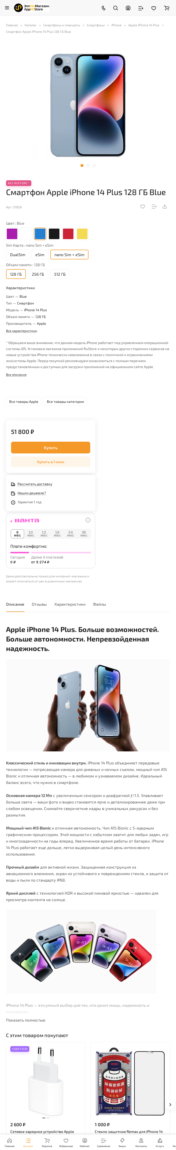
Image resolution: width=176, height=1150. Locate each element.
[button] (81, 165)
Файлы (99, 604)
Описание (15, 604)
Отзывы (39, 604)
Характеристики (69, 604)
